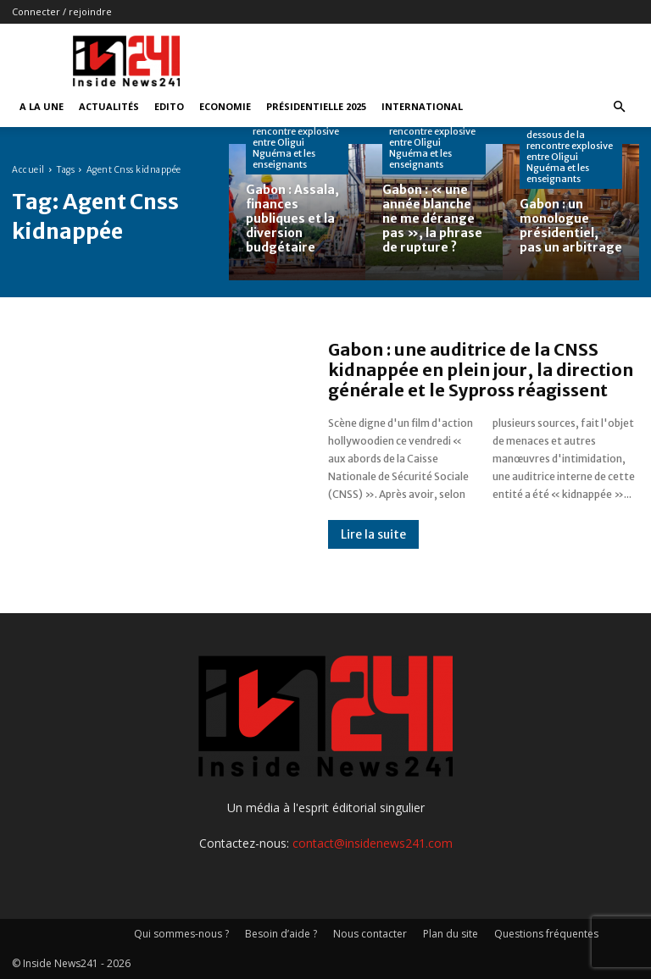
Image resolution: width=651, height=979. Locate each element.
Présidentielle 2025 (316, 106)
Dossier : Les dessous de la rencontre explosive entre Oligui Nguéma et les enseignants (296, 136)
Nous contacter (370, 933)
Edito (169, 106)
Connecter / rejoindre (62, 11)
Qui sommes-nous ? (181, 933)
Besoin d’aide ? (281, 933)
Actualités (109, 106)
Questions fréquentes (546, 933)
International (422, 106)
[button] (618, 107)
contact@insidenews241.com (372, 843)
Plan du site (450, 933)
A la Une (41, 106)
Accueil (28, 169)
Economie (225, 106)
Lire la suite (373, 534)
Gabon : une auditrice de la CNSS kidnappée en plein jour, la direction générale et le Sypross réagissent (480, 370)
